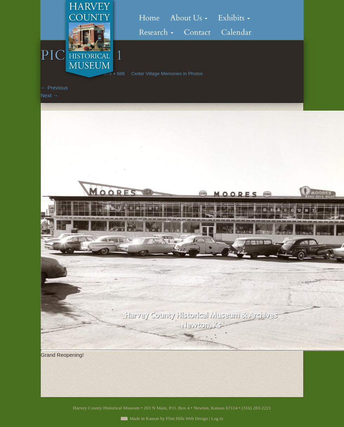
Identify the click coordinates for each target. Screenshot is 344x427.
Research (156, 32)
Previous (54, 88)
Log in (217, 418)
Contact (197, 32)
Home (149, 18)
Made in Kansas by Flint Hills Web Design (169, 418)
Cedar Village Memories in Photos (167, 73)
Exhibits (234, 18)
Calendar (236, 32)
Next (49, 95)
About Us (188, 18)
